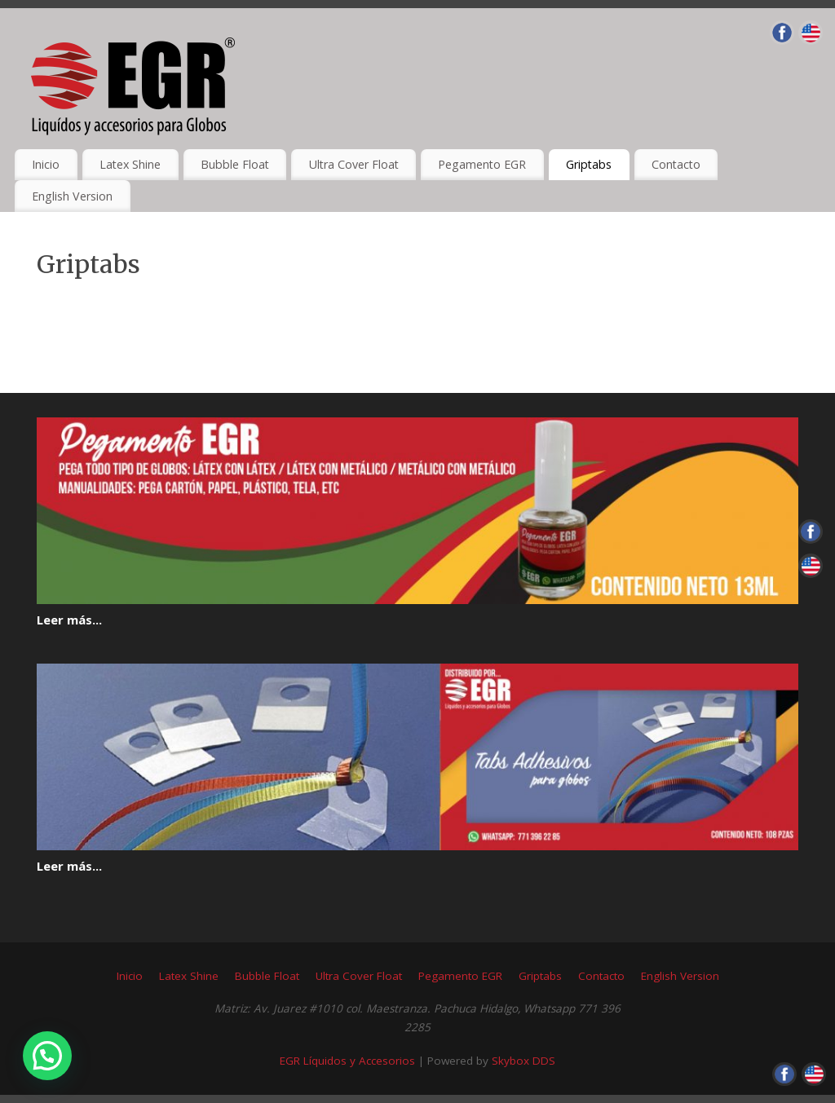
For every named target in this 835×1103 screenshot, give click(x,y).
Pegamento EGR (482, 164)
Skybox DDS (523, 1060)
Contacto (676, 164)
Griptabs (589, 164)
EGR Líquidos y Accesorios (347, 1060)
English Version (72, 196)
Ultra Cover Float (354, 164)
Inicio (46, 164)
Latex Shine (130, 164)
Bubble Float (235, 164)
